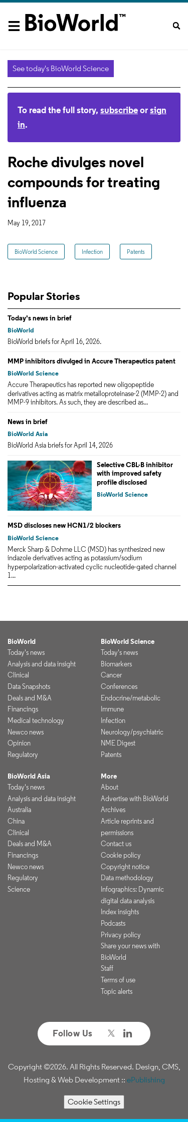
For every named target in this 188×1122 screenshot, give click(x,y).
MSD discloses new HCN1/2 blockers (64, 525)
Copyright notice (125, 866)
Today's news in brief (40, 317)
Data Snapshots (29, 686)
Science (19, 889)
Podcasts (113, 923)
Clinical (18, 674)
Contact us (116, 843)
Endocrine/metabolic (130, 697)
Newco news (26, 731)
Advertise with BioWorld (134, 798)
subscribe (119, 110)
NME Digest (118, 742)
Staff (107, 968)
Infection (92, 251)
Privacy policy (121, 934)
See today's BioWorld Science (61, 68)
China (16, 821)
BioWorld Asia (28, 434)
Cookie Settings (94, 1101)
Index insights (120, 911)
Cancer (111, 674)
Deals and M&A (30, 697)
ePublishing (146, 1079)
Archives (113, 809)
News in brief (28, 421)
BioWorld (21, 330)
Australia (19, 809)
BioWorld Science (36, 251)
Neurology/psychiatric (132, 731)
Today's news (26, 652)
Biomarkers (116, 663)
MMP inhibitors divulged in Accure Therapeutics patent (91, 360)
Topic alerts (116, 991)
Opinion (19, 742)
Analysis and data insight (42, 663)
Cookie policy (121, 855)
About (109, 787)
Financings (23, 708)
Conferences (119, 686)
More (109, 776)
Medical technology (36, 720)
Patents (136, 251)
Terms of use (118, 979)
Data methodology (127, 877)
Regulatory (23, 754)
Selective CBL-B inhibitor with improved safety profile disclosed (135, 473)
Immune (112, 708)
